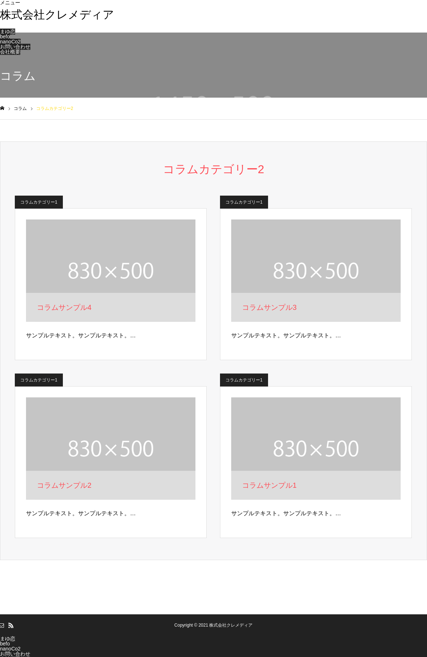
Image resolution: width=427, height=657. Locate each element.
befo (5, 36)
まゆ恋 (7, 31)
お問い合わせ (15, 47)
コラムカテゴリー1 (38, 202)
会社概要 (10, 52)
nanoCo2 (10, 41)
